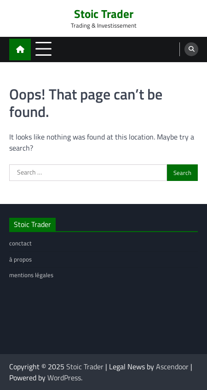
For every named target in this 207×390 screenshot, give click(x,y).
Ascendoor (172, 366)
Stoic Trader (103, 14)
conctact (20, 243)
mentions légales (31, 274)
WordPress (64, 377)
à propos (20, 259)
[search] (191, 49)
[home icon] (20, 49)
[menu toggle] (43, 49)
